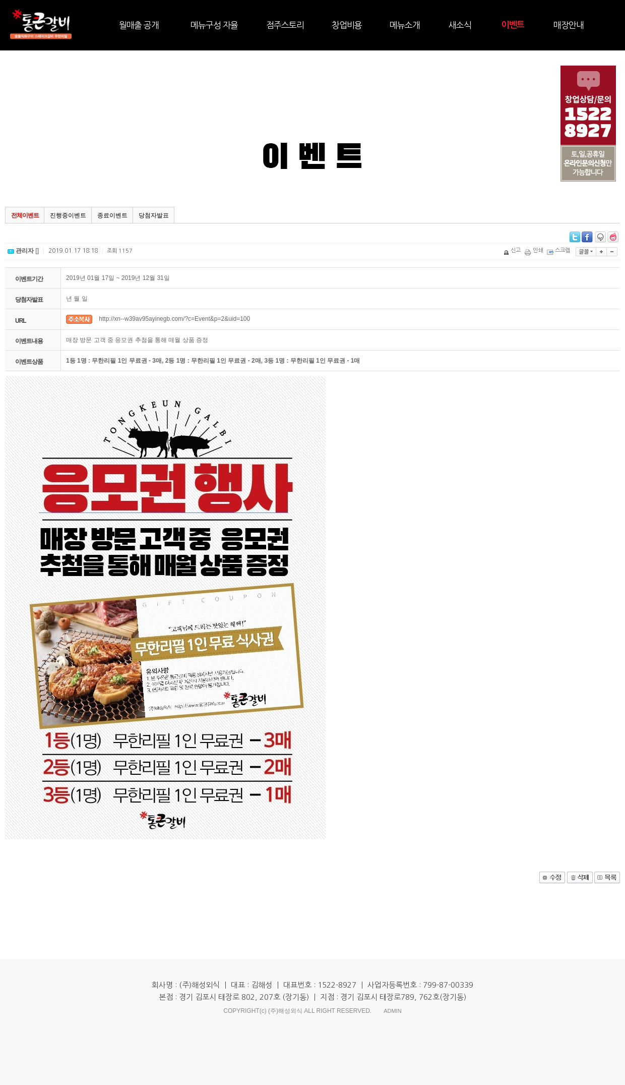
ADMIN (392, 1011)
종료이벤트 (112, 215)
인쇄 (534, 250)
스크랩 (559, 250)
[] (23, 250)
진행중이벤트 (68, 215)
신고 (513, 250)
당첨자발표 (154, 215)
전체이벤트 (25, 215)
